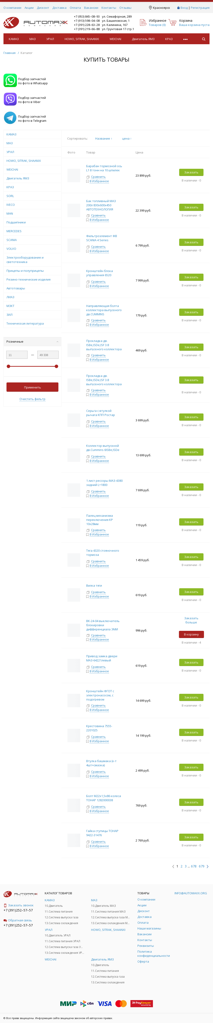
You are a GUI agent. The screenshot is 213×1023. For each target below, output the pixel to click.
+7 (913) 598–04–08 (87, 21)
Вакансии (91, 8)
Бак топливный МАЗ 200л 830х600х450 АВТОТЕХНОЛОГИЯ (101, 205)
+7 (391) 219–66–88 (87, 29)
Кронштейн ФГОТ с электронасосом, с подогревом (100, 695)
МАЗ (32, 39)
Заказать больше (191, 620)
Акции (29, 8)
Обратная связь (17, 920)
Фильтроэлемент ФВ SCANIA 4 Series (101, 238)
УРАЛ (50, 39)
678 (194, 866)
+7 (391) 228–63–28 (87, 25)
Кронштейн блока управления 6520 (99, 273)
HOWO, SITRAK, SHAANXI (82, 39)
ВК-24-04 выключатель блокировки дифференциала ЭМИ (103, 625)
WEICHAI (115, 39)
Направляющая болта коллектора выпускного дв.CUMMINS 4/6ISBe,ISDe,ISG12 (104, 312)
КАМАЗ (14, 39)
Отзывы (125, 8)
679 (201, 866)
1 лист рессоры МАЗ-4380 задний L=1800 (104, 483)
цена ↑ (127, 138)
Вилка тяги (94, 585)
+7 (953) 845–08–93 (87, 16)
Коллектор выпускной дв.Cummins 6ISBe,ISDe (102, 448)
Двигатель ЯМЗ (143, 39)
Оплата (75, 8)
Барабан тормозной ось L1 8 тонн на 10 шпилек (104, 168)
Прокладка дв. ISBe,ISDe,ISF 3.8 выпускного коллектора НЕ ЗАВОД (104, 347)
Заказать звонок (18, 905)
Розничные (32, 341)
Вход (184, 8)
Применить (32, 387)
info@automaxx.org (191, 893)
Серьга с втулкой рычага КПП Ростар (100, 413)
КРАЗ (169, 39)
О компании (12, 8)
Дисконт (43, 8)
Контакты (109, 8)
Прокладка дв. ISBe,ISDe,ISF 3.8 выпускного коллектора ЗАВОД (104, 382)
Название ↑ (103, 138)
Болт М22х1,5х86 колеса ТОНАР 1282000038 (103, 798)
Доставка (59, 8)
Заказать (191, 172)
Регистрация (200, 8)
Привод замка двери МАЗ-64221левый (101, 658)
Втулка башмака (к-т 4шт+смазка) (101, 763)
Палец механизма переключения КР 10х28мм (99, 519)
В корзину (191, 634)
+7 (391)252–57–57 (18, 910)
